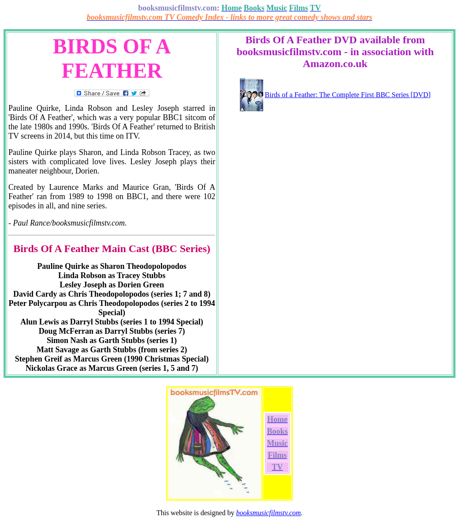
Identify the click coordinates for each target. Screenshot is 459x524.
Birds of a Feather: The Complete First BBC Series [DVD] (348, 94)
